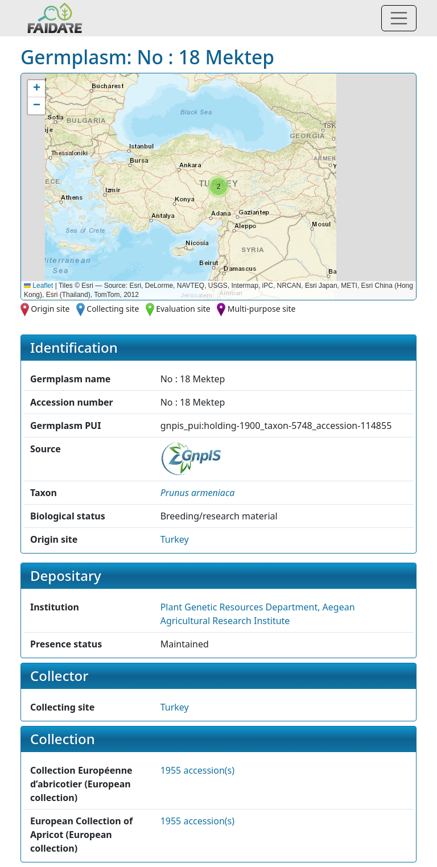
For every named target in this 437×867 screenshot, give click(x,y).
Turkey (174, 539)
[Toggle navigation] (399, 18)
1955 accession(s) (197, 770)
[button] (218, 186)
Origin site (50, 308)
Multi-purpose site (262, 308)
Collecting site (112, 308)
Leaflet (38, 286)
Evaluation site (183, 308)
